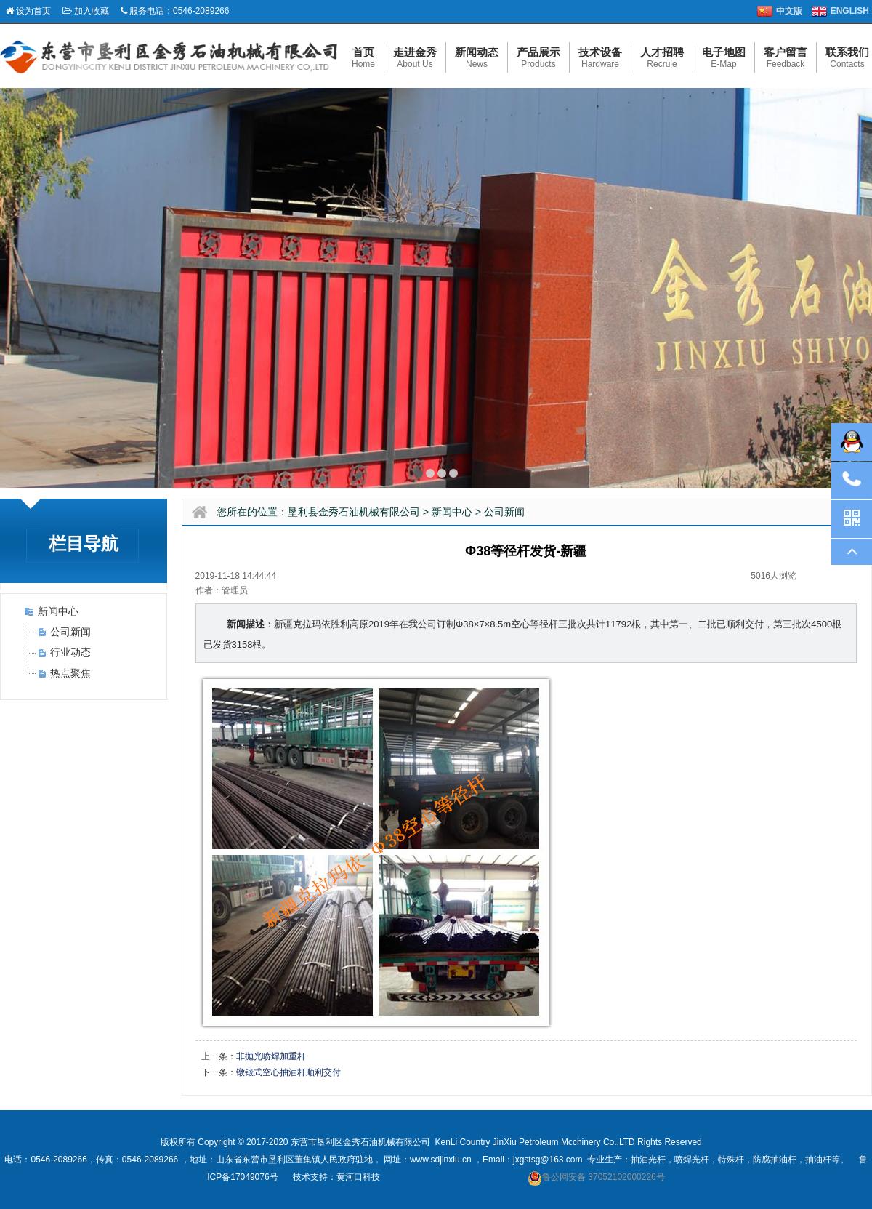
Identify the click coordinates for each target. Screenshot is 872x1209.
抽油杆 (818, 1159)
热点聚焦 (70, 673)
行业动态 (70, 652)
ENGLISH (850, 11)
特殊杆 (731, 1159)
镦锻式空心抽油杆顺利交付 (288, 1072)
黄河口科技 (358, 1177)
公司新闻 (70, 632)
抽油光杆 (648, 1159)
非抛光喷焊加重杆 (271, 1056)
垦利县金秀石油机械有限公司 (354, 512)
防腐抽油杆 (774, 1159)
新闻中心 (58, 611)
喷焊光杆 (691, 1159)
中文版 (789, 11)
